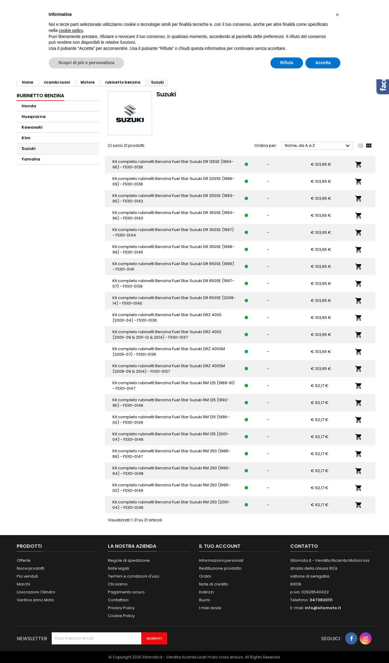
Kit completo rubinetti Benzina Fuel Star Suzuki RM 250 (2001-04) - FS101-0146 (171, 504)
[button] (337, 14)
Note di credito (213, 584)
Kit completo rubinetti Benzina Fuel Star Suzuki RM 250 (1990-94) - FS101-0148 (171, 470)
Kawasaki (32, 127)
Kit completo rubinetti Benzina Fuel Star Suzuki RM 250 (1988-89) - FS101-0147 (171, 453)
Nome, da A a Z (318, 146)
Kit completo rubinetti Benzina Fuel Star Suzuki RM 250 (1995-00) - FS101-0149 (171, 487)
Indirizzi (206, 592)
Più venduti (27, 576)
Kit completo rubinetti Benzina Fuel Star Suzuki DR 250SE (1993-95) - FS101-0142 (173, 198)
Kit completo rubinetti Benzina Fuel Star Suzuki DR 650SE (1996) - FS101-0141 (173, 266)
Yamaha (31, 159)
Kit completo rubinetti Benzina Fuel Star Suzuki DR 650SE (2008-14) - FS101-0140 (174, 300)
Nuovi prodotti (30, 568)
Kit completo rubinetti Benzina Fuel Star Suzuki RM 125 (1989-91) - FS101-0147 (173, 385)
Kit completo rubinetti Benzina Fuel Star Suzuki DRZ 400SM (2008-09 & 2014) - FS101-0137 (168, 368)
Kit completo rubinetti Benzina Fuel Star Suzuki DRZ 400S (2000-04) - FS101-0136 (167, 317)
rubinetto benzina (40, 95)
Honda (29, 106)
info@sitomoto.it (323, 608)
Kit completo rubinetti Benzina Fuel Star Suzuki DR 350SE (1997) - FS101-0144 (173, 232)
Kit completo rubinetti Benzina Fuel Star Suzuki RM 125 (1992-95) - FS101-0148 (170, 402)
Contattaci (118, 600)
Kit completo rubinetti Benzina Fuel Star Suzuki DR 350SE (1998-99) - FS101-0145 (173, 249)
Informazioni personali (221, 560)
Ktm (26, 138)
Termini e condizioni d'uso (133, 576)
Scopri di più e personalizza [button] (86, 62)
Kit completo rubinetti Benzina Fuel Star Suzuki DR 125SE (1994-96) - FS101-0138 (172, 164)
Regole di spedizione (129, 560)
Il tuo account (219, 546)
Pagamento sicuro (126, 592)
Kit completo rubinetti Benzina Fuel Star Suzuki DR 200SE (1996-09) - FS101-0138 (173, 181)
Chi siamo (118, 584)
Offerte (24, 560)
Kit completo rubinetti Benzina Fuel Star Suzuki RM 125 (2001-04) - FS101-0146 (170, 436)
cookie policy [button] (71, 30)
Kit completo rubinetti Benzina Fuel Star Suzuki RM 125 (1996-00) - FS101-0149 (170, 419)
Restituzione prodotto (220, 568)
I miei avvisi (210, 608)
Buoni (204, 600)
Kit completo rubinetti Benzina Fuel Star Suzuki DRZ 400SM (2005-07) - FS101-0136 (168, 351)
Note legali (118, 568)
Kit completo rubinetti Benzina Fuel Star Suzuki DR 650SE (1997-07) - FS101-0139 (173, 283)
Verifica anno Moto (35, 600)
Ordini (205, 576)
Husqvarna (34, 116)
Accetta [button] (323, 62)
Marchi (23, 584)
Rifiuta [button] (287, 62)
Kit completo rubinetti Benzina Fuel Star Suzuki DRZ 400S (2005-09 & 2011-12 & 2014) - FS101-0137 (167, 334)
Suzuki (29, 148)
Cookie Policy (121, 616)
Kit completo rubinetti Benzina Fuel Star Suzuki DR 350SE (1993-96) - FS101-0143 (173, 215)
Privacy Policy (121, 608)
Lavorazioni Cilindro (36, 592)
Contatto (304, 546)
